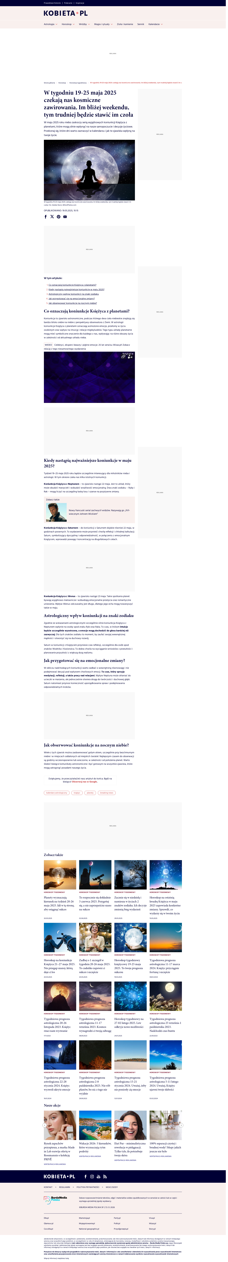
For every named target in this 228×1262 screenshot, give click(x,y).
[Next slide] (181, 1125)
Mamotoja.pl (84, 1218)
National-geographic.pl (89, 1228)
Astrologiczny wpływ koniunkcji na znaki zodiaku (74, 294)
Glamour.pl (48, 1223)
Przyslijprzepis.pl (121, 1228)
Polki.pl (117, 1223)
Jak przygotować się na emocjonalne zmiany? (72, 298)
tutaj (67, 1258)
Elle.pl (46, 1218)
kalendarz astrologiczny (56, 792)
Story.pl (152, 1228)
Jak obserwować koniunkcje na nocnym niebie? (73, 303)
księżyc (77, 792)
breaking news (106, 792)
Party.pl (117, 1218)
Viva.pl (152, 1218)
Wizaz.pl (152, 1223)
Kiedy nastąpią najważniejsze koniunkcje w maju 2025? (76, 289)
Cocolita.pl (48, 1228)
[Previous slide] (44, 1125)
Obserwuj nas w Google (84, 781)
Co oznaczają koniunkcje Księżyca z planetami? (72, 285)
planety (90, 792)
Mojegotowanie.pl (87, 1223)
